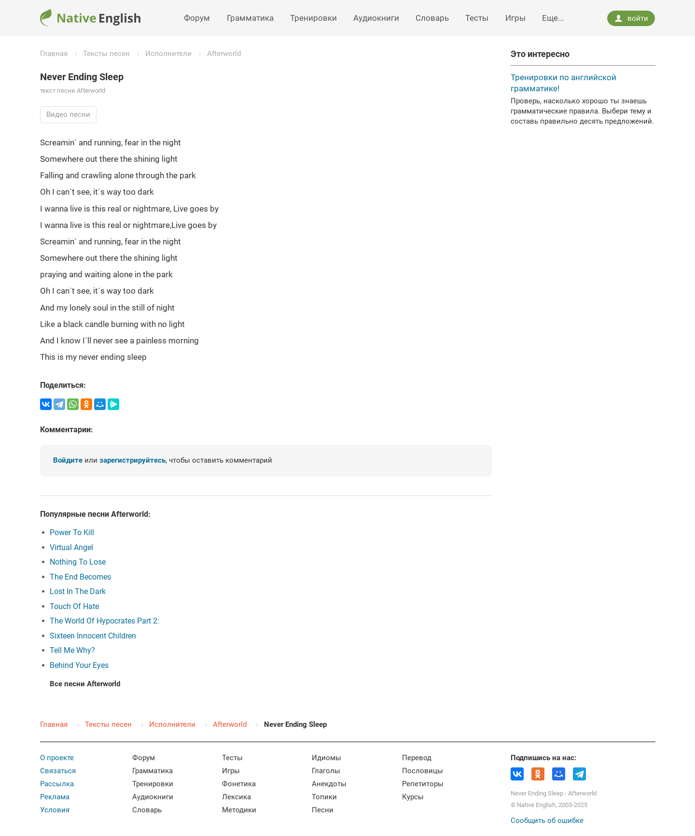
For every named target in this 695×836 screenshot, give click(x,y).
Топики (324, 797)
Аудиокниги (376, 18)
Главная (54, 53)
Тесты (476, 18)
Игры (515, 18)
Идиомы (326, 757)
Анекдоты (329, 783)
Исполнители (168, 53)
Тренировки (313, 18)
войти (631, 18)
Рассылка (57, 783)
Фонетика (239, 783)
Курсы (413, 797)
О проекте (57, 757)
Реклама (55, 797)
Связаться (58, 770)
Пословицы (422, 770)
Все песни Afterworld (85, 684)
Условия (55, 810)
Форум (197, 18)
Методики (239, 810)
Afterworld (224, 53)
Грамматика (250, 18)
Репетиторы (423, 783)
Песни (323, 810)
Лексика (236, 797)
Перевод (416, 757)
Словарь (432, 18)
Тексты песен (106, 53)
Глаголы (326, 770)
